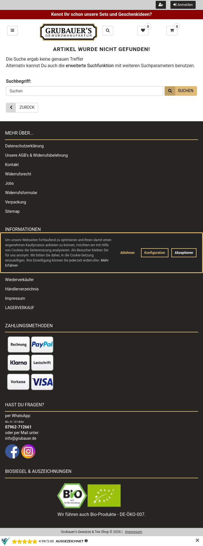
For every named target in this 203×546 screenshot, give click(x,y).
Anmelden (183, 5)
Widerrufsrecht (18, 174)
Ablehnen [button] (127, 253)
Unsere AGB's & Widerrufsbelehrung (36, 155)
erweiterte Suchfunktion (90, 65)
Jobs (9, 183)
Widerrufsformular (21, 192)
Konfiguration (154, 253)
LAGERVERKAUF (19, 307)
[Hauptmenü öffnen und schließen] (12, 30)
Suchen (179, 90)
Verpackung (15, 202)
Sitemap (12, 211)
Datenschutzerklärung (24, 146)
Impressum (15, 298)
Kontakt (12, 164)
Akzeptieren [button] (184, 253)
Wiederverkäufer (19, 279)
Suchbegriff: (18, 81)
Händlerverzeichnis (22, 289)
